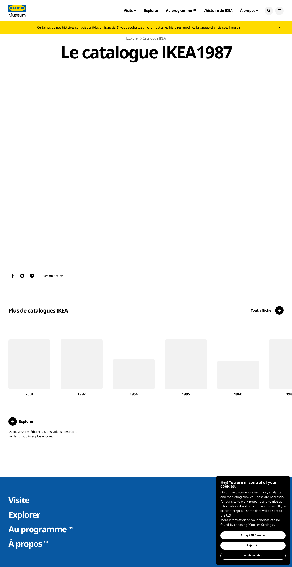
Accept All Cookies (252, 535)
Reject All (253, 545)
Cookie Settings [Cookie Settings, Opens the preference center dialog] (253, 555)
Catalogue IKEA (154, 38)
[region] (253, 520)
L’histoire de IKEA (217, 10)
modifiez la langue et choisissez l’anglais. (212, 27)
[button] (269, 11)
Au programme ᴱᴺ (181, 10)
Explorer (151, 10)
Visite (18, 500)
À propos (28, 543)
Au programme (40, 529)
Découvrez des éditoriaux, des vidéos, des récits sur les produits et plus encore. (42, 434)
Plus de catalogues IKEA (38, 310)
